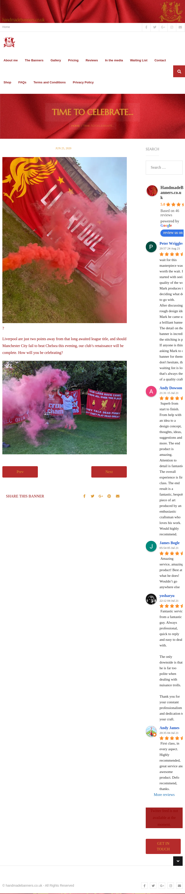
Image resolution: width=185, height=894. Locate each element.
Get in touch (163, 847)
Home (6, 27)
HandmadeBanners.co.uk (171, 193)
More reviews (164, 795)
